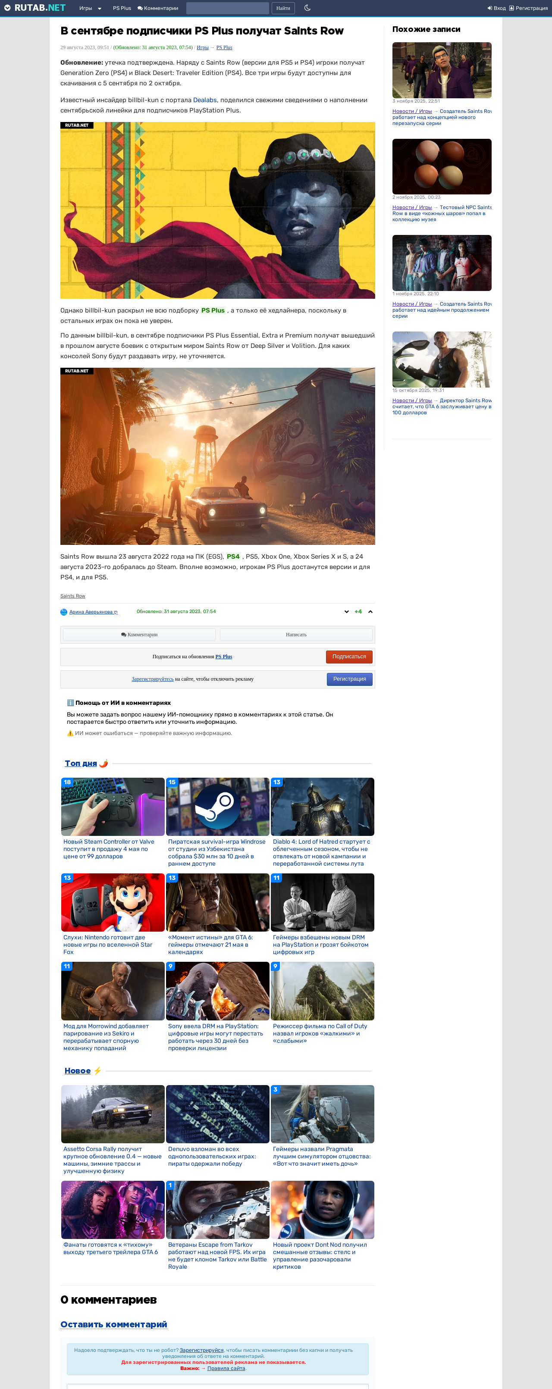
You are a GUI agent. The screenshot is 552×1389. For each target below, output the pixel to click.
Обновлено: (176, 611)
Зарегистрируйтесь (153, 679)
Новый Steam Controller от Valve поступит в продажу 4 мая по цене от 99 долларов (108, 849)
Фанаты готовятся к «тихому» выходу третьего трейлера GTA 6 (110, 1248)
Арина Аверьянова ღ (93, 612)
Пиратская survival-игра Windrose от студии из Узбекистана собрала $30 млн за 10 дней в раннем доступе (217, 852)
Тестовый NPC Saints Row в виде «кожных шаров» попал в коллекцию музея (442, 213)
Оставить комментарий (113, 1325)
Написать (296, 635)
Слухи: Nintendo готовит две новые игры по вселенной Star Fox (107, 945)
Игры (85, 8)
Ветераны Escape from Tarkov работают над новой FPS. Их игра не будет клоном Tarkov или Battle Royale (217, 1255)
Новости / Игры (412, 111)
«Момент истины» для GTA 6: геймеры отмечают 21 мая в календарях (210, 945)
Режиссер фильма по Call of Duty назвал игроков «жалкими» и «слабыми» (320, 1034)
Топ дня (81, 763)
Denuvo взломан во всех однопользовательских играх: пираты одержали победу (212, 1156)
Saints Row (72, 596)
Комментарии (158, 8)
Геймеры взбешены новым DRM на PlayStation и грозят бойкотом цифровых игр (321, 945)
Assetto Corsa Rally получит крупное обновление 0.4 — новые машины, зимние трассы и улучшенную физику (112, 1160)
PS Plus (122, 8)
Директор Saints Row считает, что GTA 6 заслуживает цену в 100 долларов (442, 406)
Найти (283, 8)
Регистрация (349, 679)
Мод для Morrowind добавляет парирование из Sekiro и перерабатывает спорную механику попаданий (106, 1037)
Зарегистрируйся (202, 1350)
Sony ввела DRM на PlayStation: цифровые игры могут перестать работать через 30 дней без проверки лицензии (215, 1037)
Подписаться (349, 656)
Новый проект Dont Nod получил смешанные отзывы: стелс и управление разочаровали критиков (320, 1255)
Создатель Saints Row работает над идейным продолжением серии (443, 310)
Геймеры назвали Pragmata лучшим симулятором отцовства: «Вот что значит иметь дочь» (322, 1156)
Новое (78, 1071)
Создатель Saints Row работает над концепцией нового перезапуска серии (443, 117)
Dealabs (205, 100)
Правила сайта (226, 1368)
